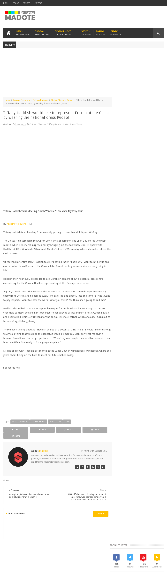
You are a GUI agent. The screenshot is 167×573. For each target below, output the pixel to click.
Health (154, 271)
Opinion (42, 33)
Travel (51, 552)
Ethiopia (145, 271)
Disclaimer (159, 568)
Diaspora (37, 552)
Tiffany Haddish (40, 100)
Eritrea (146, 260)
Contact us (155, 551)
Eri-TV (115, 33)
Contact (38, 3)
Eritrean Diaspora (21, 100)
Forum (100, 33)
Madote (28, 568)
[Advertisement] (83, 74)
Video (70, 100)
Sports (144, 276)
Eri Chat (107, 552)
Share (34, 434)
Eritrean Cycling (124, 265)
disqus (98, 511)
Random (155, 238)
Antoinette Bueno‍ (17, 223)
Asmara (120, 260)
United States (57, 100)
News (23, 33)
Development (65, 33)
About (16, 3)
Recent (123, 238)
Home (5, 3)
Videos (86, 33)
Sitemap (26, 3)
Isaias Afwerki (123, 276)
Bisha (129, 260)
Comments (139, 238)
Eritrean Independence (127, 271)
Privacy (149, 568)
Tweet (13, 434)
